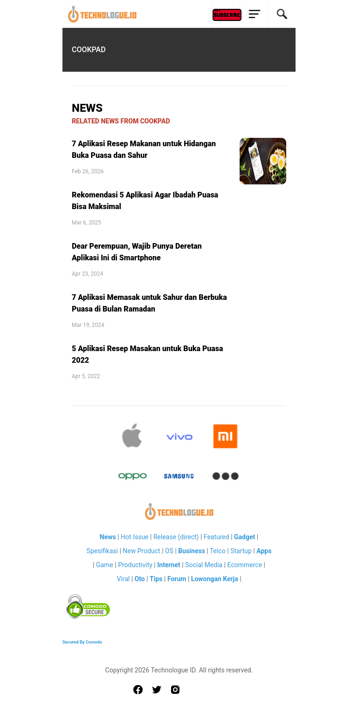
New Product (141, 551)
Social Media (203, 565)
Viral (123, 579)
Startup (241, 551)
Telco (218, 551)
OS (169, 551)
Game (104, 565)
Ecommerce (244, 565)
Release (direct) (176, 537)
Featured (216, 537)
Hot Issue (134, 537)
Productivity (135, 565)
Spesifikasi (102, 551)
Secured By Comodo (82, 641)
